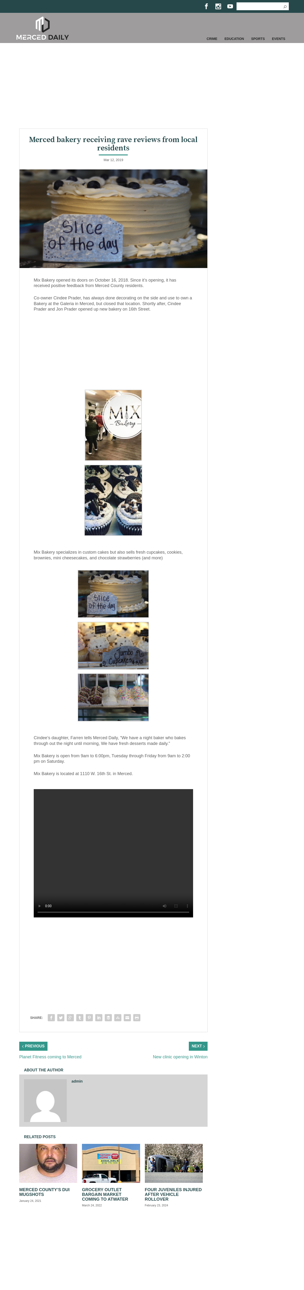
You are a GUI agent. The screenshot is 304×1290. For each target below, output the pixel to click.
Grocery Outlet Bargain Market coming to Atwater (105, 1194)
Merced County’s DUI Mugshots (44, 1192)
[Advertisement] (152, 86)
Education (234, 39)
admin (77, 1081)
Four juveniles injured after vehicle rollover (173, 1194)
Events (278, 39)
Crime (212, 39)
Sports (258, 39)
